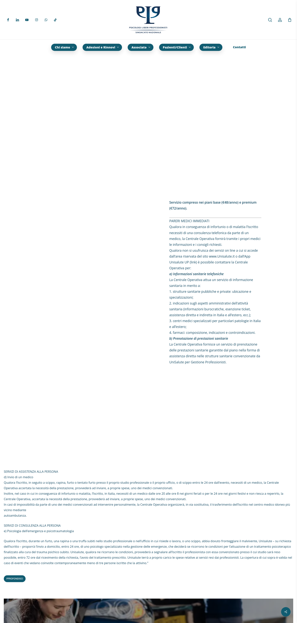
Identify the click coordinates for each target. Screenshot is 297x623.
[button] (15, 578)
